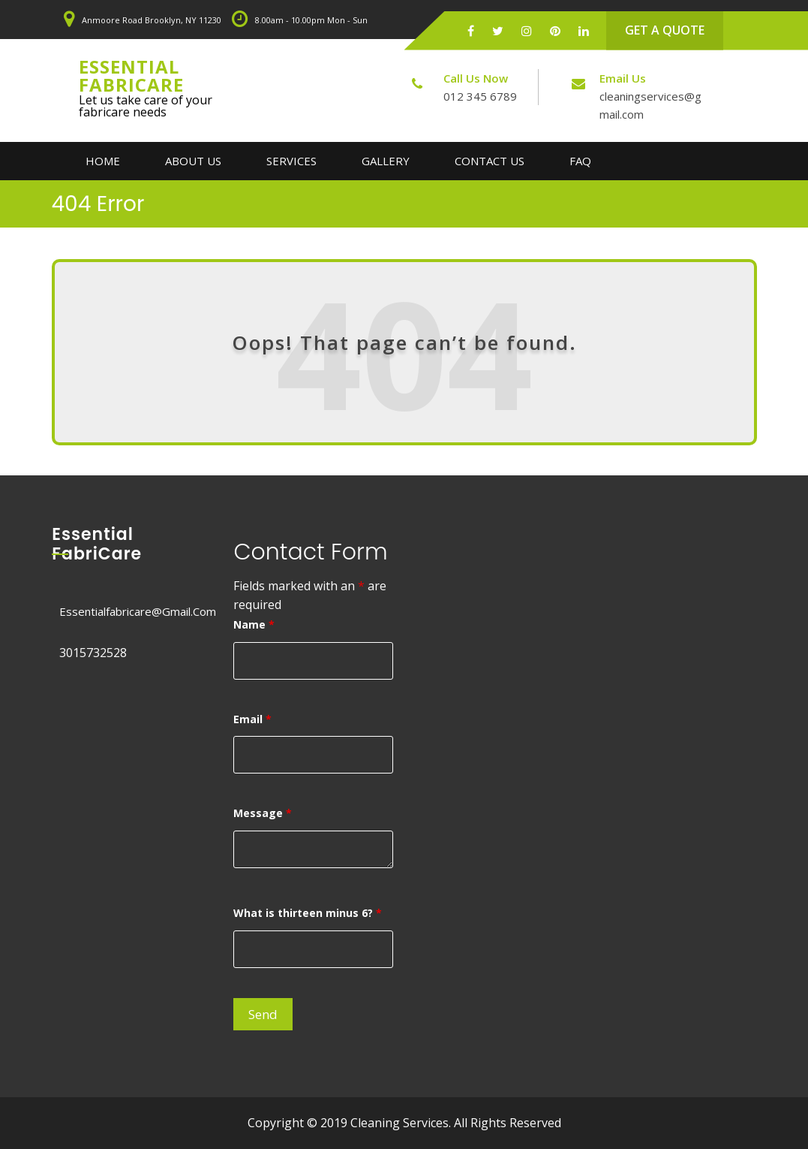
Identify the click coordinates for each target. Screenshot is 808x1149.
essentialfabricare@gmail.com (137, 611)
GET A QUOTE (664, 30)
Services (291, 160)
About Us (193, 160)
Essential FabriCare (131, 75)
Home (103, 160)
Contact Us (489, 160)
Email (252, 719)
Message (262, 813)
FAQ (580, 160)
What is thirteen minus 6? (307, 913)
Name (254, 624)
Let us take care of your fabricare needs (145, 106)
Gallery (386, 160)
